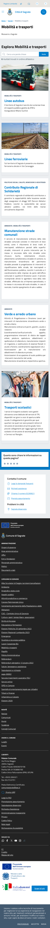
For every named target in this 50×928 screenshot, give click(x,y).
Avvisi (3, 721)
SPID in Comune (7, 685)
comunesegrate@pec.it (10, 787)
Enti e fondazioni (8, 558)
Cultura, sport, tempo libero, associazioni (17, 617)
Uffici (3, 555)
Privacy (4, 816)
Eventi (4, 745)
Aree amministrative (9, 551)
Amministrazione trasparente (13, 812)
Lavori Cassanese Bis (9, 643)
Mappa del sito (7, 855)
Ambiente (5, 587)
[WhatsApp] (2, 840)
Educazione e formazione (11, 624)
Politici (4, 566)
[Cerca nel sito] (43, 12)
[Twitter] (11, 840)
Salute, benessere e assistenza (13, 666)
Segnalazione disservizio (11, 805)
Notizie (4, 713)
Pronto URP (8, 792)
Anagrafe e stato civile (10, 590)
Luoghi (4, 741)
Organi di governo (8, 547)
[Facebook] (7, 840)
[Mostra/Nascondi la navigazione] (2, 11)
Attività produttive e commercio (14, 598)
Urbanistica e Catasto (10, 696)
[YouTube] (15, 840)
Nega (43, 924)
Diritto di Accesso (8, 621)
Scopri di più (39, 888)
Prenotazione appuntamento (13, 801)
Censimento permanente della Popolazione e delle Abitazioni (21, 607)
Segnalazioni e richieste (11, 670)
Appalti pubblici (7, 594)
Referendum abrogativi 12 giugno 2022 (17, 662)
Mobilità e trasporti (9, 647)
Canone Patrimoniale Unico (12, 602)
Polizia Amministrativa (10, 655)
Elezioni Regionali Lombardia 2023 (15, 632)
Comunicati (6, 717)
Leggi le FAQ (6, 797)
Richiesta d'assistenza (10, 809)
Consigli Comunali (8, 728)
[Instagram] (20, 840)
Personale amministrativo (11, 562)
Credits (4, 852)
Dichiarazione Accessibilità (12, 828)
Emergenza (6, 636)
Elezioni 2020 (7, 700)
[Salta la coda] (21, 4)
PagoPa (4, 651)
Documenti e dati (8, 570)
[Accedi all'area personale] (45, 4)
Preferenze (23, 924)
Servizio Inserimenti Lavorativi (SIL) (15, 677)
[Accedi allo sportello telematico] (37, 4)
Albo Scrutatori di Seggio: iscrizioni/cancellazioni (21, 583)
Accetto (35, 924)
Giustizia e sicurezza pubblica (13, 640)
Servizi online (6, 681)
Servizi (10, 21)
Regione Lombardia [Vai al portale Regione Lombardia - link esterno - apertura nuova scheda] (10, 3)
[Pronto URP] (29, 4)
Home (3, 21)
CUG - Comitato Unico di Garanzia (15, 613)
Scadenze (5, 725)
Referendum (6, 659)
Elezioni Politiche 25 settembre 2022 (16, 628)
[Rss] (24, 840)
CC (2, 849)
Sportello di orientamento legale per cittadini (19, 689)
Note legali (5, 824)
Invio (44, 54)
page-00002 (6, 674)
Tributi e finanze (8, 693)
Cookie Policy (6, 820)
